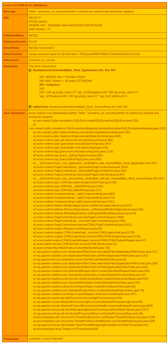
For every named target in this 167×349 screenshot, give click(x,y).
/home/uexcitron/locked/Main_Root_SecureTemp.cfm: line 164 (80, 106)
